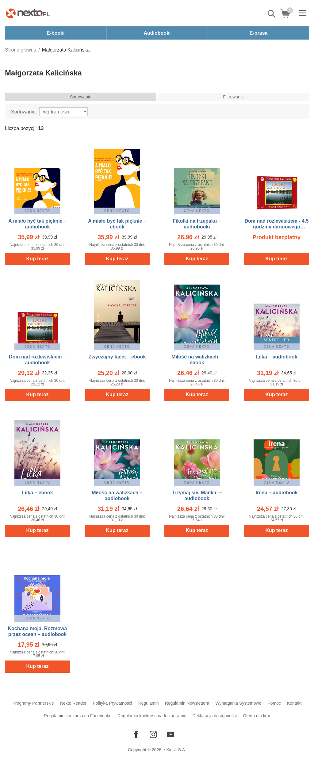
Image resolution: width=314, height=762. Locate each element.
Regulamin (148, 703)
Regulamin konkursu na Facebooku (77, 715)
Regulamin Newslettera (187, 703)
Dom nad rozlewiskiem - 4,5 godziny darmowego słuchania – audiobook (277, 226)
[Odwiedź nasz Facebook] (136, 734)
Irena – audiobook (277, 492)
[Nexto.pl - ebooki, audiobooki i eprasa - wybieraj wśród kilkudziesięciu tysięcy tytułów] (28, 13)
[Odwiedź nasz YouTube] (170, 734)
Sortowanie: (24, 111)
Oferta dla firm (256, 715)
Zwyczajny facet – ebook (117, 356)
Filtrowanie (233, 96)
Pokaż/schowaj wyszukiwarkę (272, 13)
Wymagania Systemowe (238, 703)
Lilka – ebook (37, 492)
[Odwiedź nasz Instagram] (153, 734)
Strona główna (20, 49)
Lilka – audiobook (276, 356)
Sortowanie (80, 96)
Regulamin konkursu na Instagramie (151, 715)
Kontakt (294, 703)
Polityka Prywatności (112, 703)
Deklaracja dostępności (214, 715)
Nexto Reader (73, 703)
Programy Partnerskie (33, 703)
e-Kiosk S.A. (174, 749)
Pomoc (274, 703)
